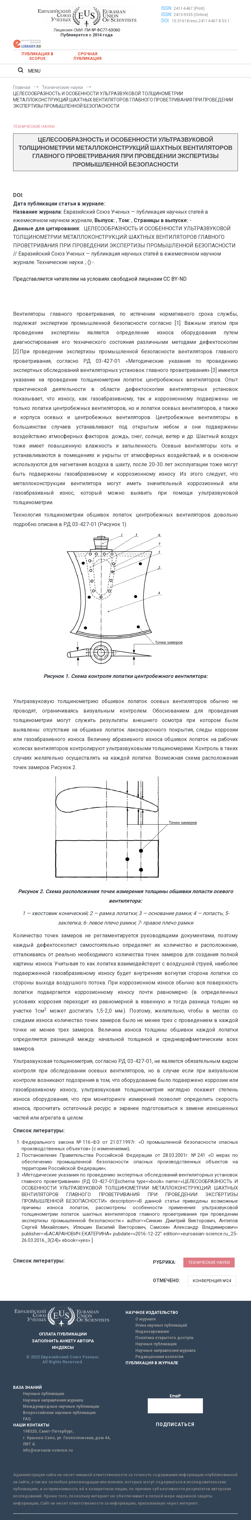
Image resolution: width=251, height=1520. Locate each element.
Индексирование (152, 1331)
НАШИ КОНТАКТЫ (31, 1425)
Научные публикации (155, 1344)
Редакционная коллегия (159, 1356)
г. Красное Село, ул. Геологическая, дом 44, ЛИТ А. (66, 1441)
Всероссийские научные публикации (59, 1412)
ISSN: (166, 8)
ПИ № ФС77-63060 (102, 29)
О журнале (145, 1319)
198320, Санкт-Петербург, (48, 1431)
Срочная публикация (88, 56)
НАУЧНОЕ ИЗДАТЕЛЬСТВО (152, 1312)
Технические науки (34, 126)
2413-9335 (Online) (191, 14)
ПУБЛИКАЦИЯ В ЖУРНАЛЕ (152, 1363)
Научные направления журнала (165, 1350)
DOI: (166, 20)
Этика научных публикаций (161, 1325)
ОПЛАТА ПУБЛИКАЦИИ (63, 1334)
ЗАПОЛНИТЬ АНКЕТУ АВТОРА (63, 1340)
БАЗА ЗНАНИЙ (27, 1387)
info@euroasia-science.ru (48, 1450)
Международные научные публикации (61, 1406)
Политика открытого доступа (164, 1337)
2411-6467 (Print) (189, 8)
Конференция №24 (212, 1281)
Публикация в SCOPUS (37, 56)
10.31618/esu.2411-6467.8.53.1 (201, 21)
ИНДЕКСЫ (63, 1347)
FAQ (27, 1419)
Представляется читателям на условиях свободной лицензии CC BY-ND (100, 279)
